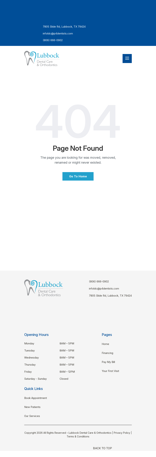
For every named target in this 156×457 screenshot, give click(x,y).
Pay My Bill (108, 362)
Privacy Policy (122, 432)
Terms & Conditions (78, 436)
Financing (107, 353)
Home (105, 344)
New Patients (32, 407)
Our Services (32, 416)
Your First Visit (110, 371)
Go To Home (78, 176)
